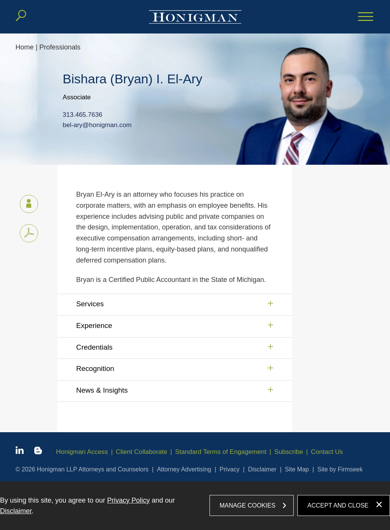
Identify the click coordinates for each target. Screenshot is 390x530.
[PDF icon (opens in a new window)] (29, 233)
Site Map (297, 469)
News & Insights (102, 390)
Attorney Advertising (184, 469)
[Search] (21, 15)
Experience (94, 325)
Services (90, 304)
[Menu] (365, 17)
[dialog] (195, 505)
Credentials (94, 347)
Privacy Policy (128, 500)
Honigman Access (82, 451)
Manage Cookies (247, 505)
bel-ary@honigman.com (97, 125)
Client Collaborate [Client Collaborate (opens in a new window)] (141, 451)
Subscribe (288, 451)
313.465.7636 (82, 114)
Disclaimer (262, 469)
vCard (25, 202)
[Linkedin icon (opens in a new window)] (20, 451)
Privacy (230, 469)
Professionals (59, 47)
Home (25, 47)
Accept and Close (338, 505)
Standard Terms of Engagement (221, 451)
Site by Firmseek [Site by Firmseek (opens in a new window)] (340, 469)
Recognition (95, 368)
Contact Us (327, 451)
